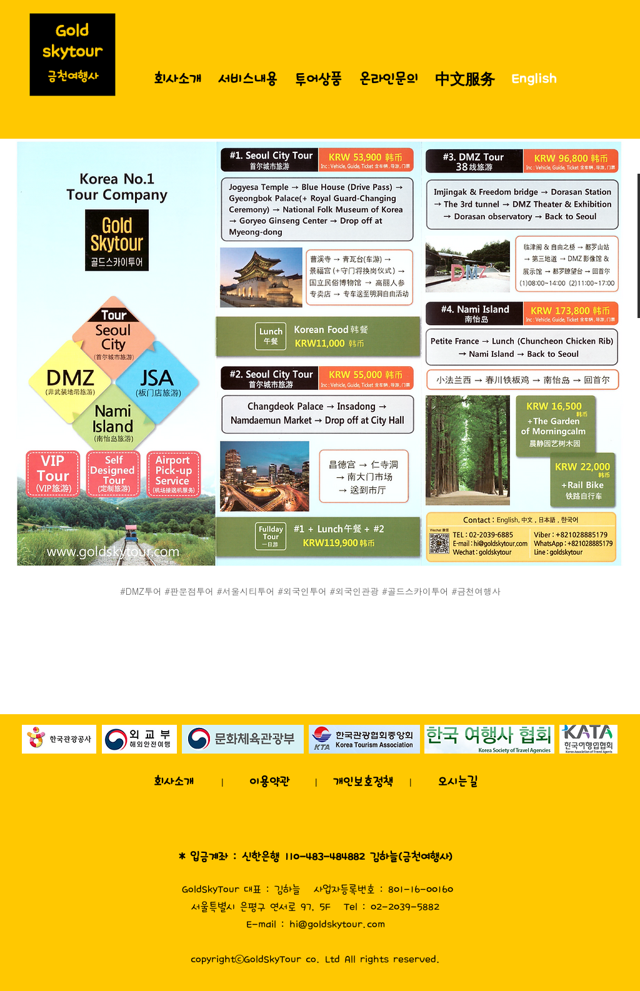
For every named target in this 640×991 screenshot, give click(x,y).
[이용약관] (269, 781)
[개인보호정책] (363, 781)
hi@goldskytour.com (337, 924)
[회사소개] (173, 781)
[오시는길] (457, 781)
